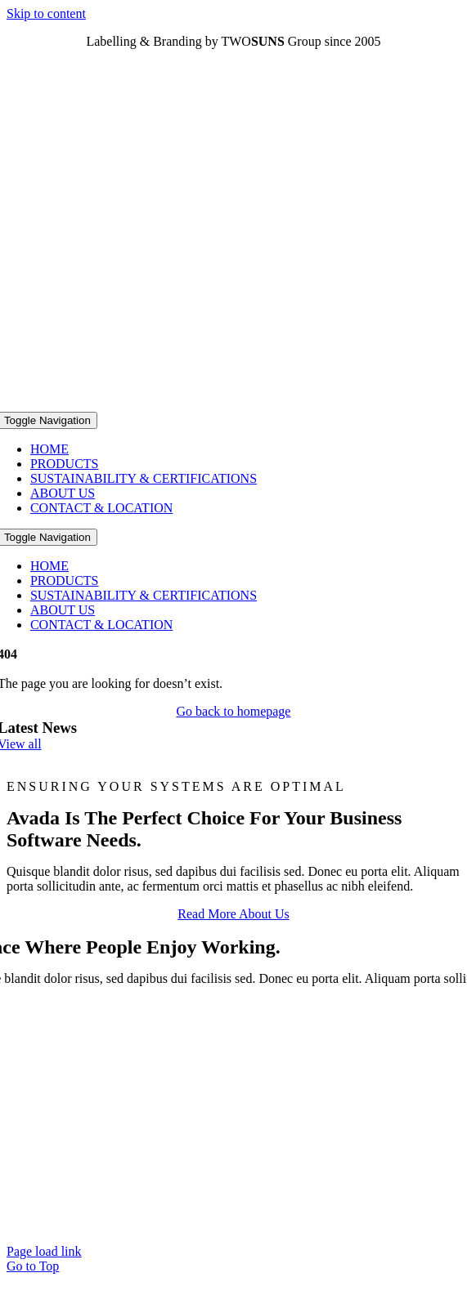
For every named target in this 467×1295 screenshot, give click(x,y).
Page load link (44, 1251)
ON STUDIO (268, 1223)
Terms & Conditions (261, 1209)
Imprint (172, 1209)
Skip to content (46, 13)
